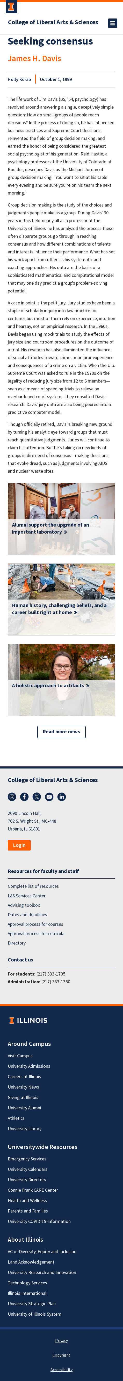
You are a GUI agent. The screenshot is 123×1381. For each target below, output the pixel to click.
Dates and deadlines (27, 914)
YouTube (49, 797)
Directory (17, 943)
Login (19, 845)
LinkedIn (61, 797)
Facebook (24, 797)
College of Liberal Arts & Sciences (53, 22)
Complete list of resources (33, 886)
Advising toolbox (24, 905)
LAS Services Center (27, 895)
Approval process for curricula (36, 933)
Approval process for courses (35, 924)
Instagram (12, 797)
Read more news (61, 731)
